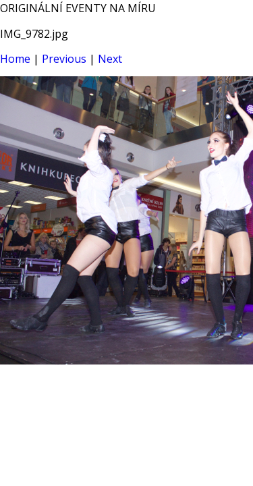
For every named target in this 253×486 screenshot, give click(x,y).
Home (15, 58)
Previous (64, 58)
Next (110, 58)
